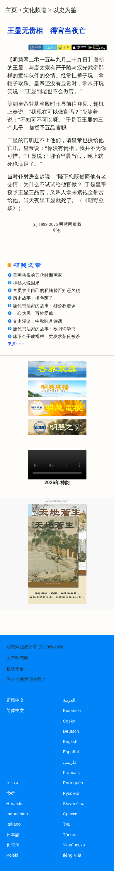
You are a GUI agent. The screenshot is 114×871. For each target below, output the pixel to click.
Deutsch (71, 731)
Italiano (13, 824)
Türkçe (69, 834)
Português (73, 783)
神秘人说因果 (26, 283)
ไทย (67, 824)
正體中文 (15, 700)
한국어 (13, 845)
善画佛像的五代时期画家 (37, 275)
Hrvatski (14, 803)
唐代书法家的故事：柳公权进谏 (44, 305)
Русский (71, 793)
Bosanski (72, 710)
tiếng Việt (72, 855)
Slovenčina (74, 803)
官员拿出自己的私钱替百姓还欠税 (46, 290)
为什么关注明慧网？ (26, 679)
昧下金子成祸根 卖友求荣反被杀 (46, 336)
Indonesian (17, 814)
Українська (74, 845)
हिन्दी (10, 793)
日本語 (13, 834)
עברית (12, 783)
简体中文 (15, 710)
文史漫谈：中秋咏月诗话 (37, 321)
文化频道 (35, 10)
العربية (69, 700)
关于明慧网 (17, 658)
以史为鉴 (64, 10)
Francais (71, 772)
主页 (11, 10)
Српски (70, 814)
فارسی (69, 762)
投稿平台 (15, 669)
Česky (69, 721)
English (70, 741)
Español (71, 751)
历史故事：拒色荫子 (33, 298)
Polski (12, 855)
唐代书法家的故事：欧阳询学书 (44, 329)
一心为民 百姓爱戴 (33, 313)
